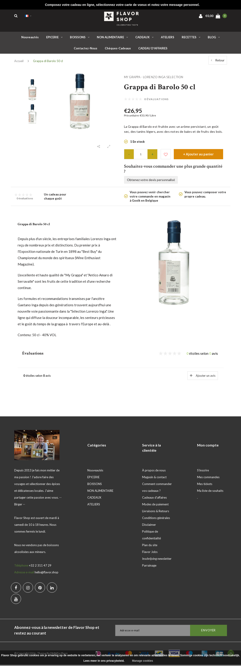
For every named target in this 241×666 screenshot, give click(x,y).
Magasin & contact (154, 478)
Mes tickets (204, 485)
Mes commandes (208, 478)
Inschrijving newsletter (157, 560)
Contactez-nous (85, 49)
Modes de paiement (155, 505)
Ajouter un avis (205, 377)
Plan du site (149, 546)
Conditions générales (156, 519)
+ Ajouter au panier (198, 155)
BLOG (214, 38)
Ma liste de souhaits (210, 492)
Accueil (19, 62)
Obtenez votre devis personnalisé (151, 181)
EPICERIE (54, 38)
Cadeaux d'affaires (154, 498)
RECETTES (191, 38)
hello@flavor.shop (46, 573)
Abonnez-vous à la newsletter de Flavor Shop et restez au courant (56, 631)
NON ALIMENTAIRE (112, 38)
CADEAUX (144, 38)
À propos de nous (154, 471)
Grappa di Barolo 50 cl (48, 62)
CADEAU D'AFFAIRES (152, 49)
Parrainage (149, 566)
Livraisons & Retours (155, 512)
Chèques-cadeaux (118, 49)
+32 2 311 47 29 (40, 566)
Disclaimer (149, 526)
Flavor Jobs (149, 553)
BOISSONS (79, 38)
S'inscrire (203, 471)
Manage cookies (142, 660)
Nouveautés (30, 38)
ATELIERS (167, 38)
